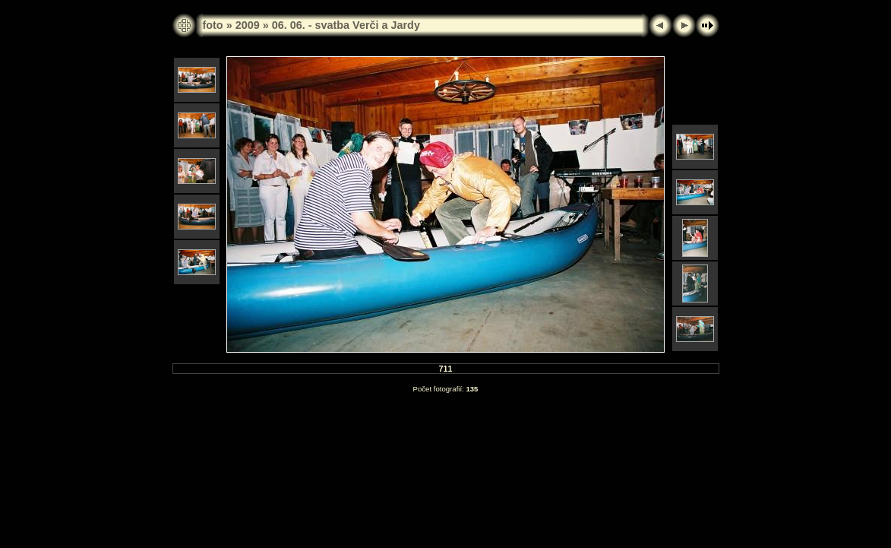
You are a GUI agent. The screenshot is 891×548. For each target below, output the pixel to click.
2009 (247, 25)
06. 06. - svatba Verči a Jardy (346, 25)
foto (213, 25)
